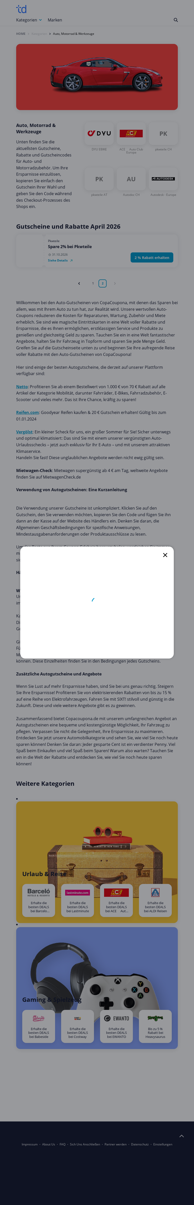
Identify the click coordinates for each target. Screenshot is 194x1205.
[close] (165, 555)
